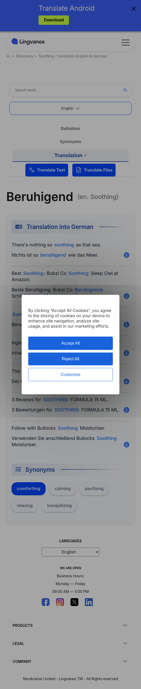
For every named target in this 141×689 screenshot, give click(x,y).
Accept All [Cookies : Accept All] (70, 343)
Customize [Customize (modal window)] (70, 374)
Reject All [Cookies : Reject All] (70, 359)
